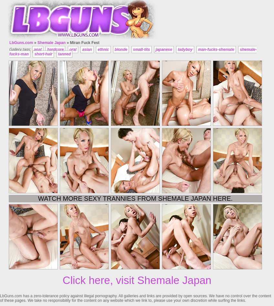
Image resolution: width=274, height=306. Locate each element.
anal (38, 49)
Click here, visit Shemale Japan (137, 280)
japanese (164, 49)
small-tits (141, 49)
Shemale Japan (51, 42)
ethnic (103, 49)
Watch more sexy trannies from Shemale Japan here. (135, 198)
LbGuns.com (21, 42)
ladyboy (185, 49)
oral (73, 49)
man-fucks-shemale (216, 49)
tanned (64, 54)
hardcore (55, 49)
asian (87, 49)
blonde (121, 49)
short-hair (43, 54)
